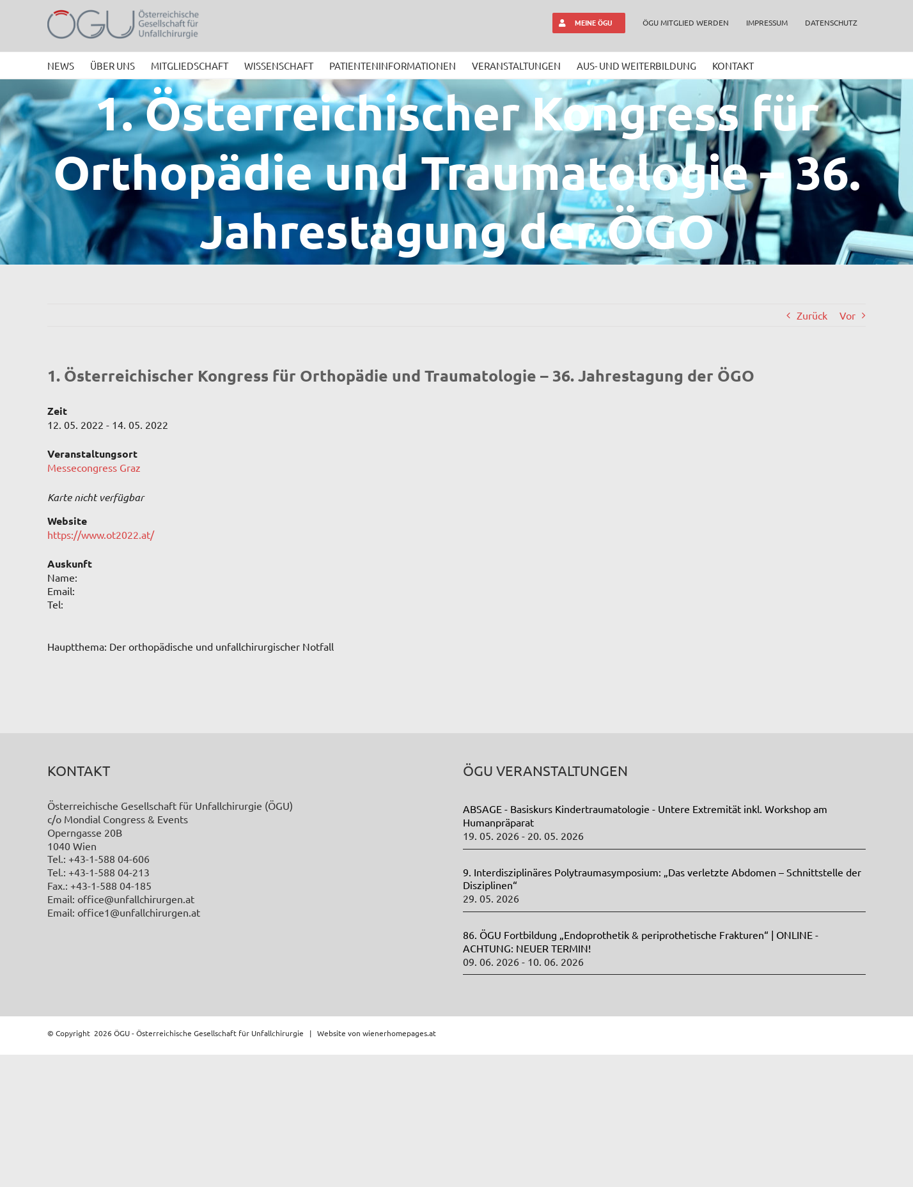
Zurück (812, 315)
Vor (847, 315)
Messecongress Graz (94, 467)
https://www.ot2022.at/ (100, 534)
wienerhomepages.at (399, 1165)
